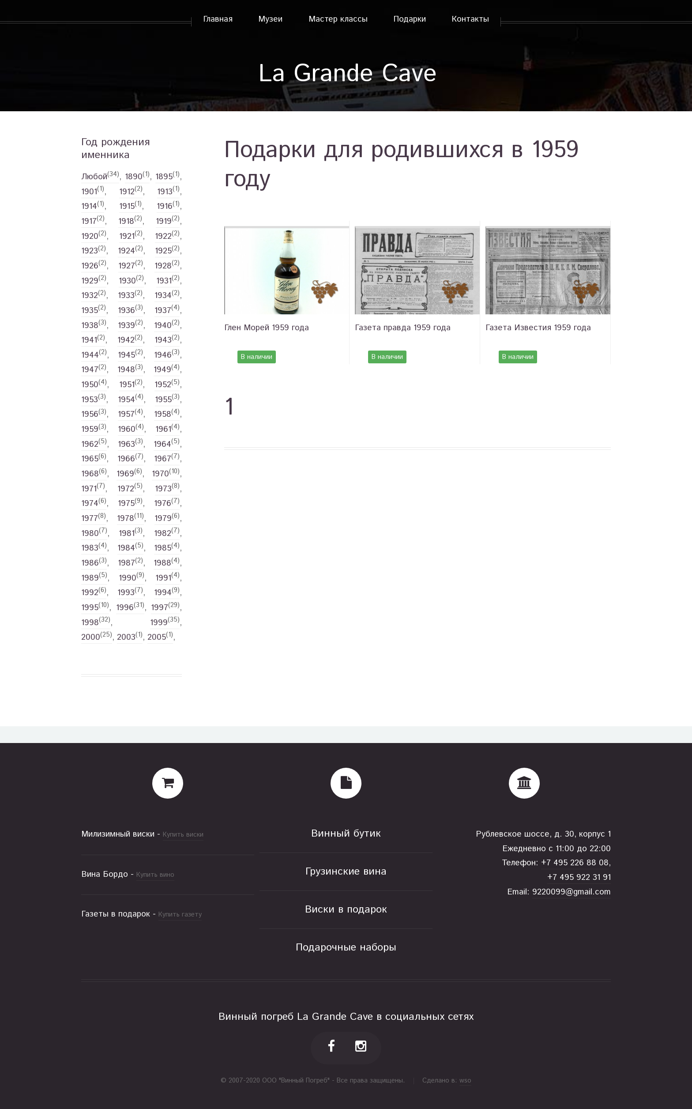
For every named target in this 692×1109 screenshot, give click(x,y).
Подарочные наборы (346, 947)
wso (465, 1080)
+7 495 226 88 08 (575, 863)
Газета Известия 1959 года (538, 328)
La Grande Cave (347, 74)
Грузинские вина (346, 871)
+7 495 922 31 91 (579, 877)
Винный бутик (346, 833)
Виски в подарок (346, 909)
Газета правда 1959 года (403, 328)
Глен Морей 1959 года (266, 328)
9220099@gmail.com (571, 892)
